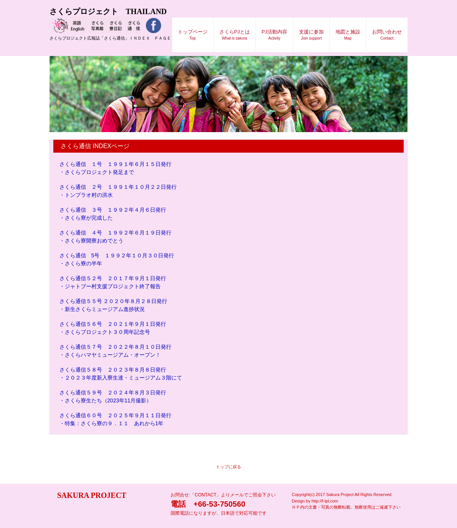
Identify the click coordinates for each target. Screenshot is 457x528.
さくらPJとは (234, 34)
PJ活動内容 (274, 34)
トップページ (193, 34)
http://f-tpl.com (325, 501)
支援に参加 (311, 34)
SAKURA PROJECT (88, 495)
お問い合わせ (387, 34)
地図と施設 (348, 34)
